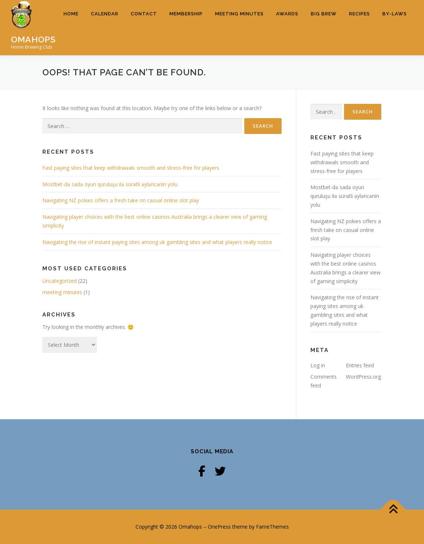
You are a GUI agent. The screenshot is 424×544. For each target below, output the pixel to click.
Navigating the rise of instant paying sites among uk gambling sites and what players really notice (157, 242)
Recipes (359, 27)
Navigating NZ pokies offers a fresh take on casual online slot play (120, 200)
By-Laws (394, 27)
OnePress (219, 526)
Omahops (33, 39)
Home (71, 27)
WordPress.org (363, 376)
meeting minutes (62, 292)
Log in (317, 364)
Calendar (104, 27)
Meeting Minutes (239, 27)
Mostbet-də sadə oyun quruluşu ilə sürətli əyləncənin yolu (109, 184)
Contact (144, 27)
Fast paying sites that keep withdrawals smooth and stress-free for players (130, 167)
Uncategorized (59, 280)
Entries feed (360, 364)
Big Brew (324, 27)
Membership (186, 27)
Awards (287, 27)
